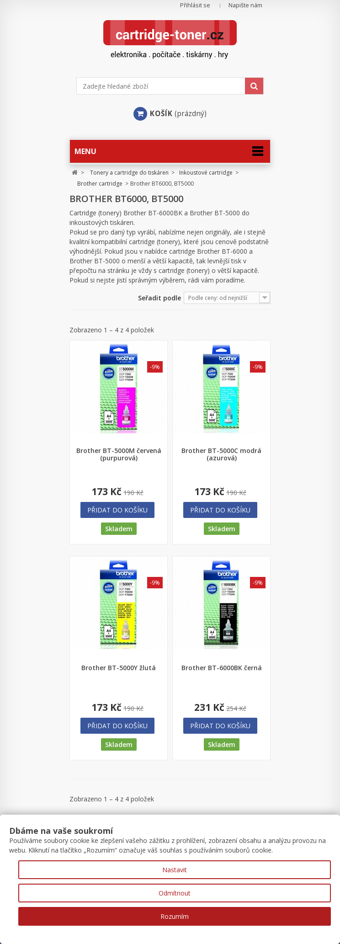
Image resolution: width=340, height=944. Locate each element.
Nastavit (174, 869)
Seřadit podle (159, 297)
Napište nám (245, 5)
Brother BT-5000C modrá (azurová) (221, 454)
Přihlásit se (195, 5)
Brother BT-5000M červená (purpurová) (118, 454)
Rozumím (174, 916)
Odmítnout (175, 893)
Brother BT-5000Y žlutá (118, 668)
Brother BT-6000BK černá (221, 668)
